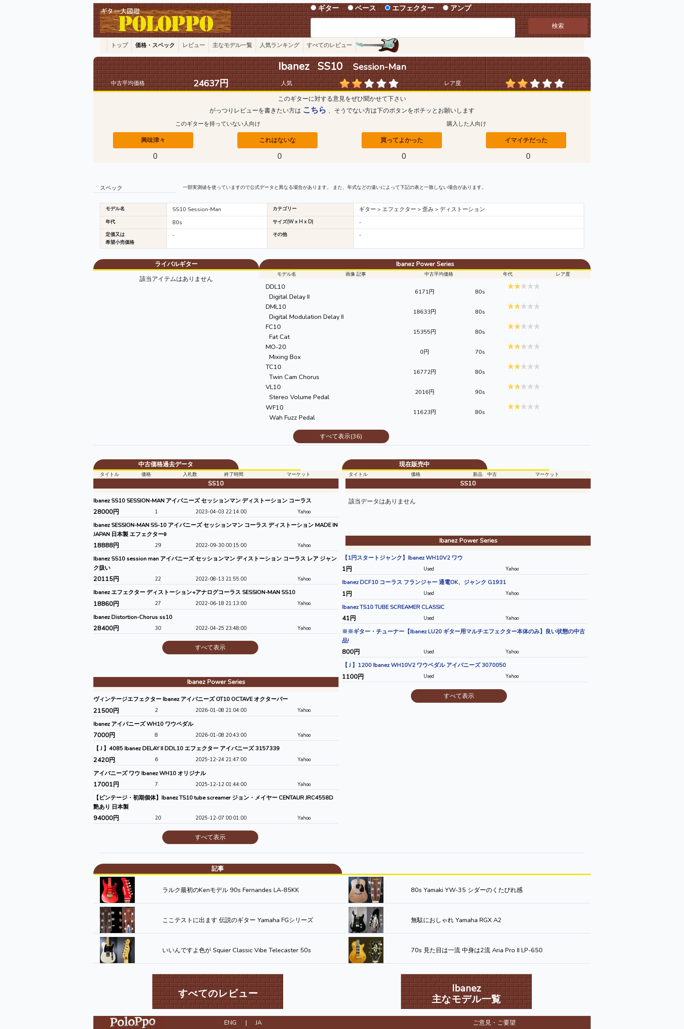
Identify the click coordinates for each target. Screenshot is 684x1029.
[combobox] (413, 28)
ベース (365, 8)
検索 (558, 25)
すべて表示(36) (341, 436)
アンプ (460, 8)
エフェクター (413, 8)
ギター (328, 8)
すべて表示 (210, 647)
